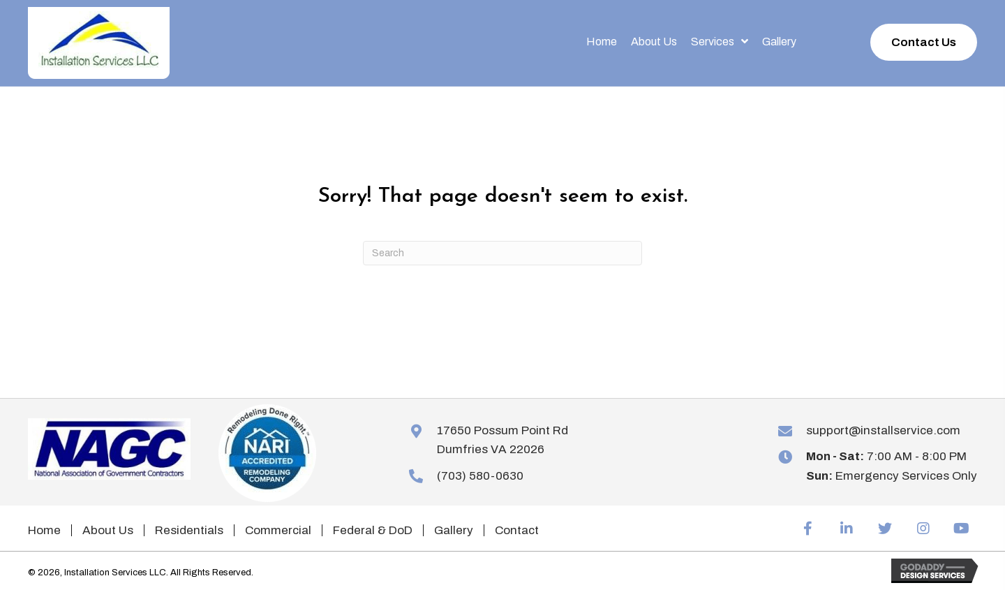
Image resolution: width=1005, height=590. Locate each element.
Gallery (453, 530)
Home (44, 530)
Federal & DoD (372, 530)
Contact (517, 530)
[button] (923, 42)
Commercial (278, 530)
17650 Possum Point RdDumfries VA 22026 (502, 440)
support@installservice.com (883, 430)
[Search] (502, 253)
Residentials (189, 530)
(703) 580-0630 (480, 475)
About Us (107, 530)
